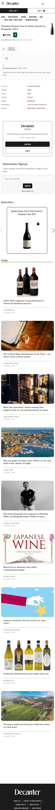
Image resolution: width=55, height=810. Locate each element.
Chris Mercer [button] (8, 310)
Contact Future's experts (32, 801)
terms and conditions (21, 808)
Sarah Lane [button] (8, 470)
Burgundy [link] (33, 17)
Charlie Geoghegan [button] (11, 630)
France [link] (23, 17)
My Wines (6, 34)
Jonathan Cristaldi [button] (11, 363)
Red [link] (41, 17)
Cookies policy (21, 804)
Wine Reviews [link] (13, 17)
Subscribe (13, 10)
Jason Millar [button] (8, 681)
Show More (27, 191)
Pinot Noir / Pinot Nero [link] (13, 20)
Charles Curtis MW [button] (11, 523)
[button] (9, 49)
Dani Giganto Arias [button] (11, 417)
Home (3, 17)
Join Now (27, 144)
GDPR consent (36, 808)
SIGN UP (27, 186)
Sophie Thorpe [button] (9, 577)
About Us (17, 801)
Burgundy (31, 101)
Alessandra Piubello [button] (12, 734)
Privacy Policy (34, 804)
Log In (27, 150)
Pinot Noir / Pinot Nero (36, 108)
